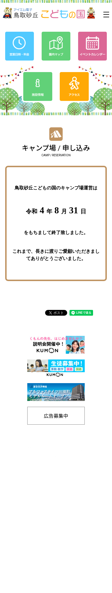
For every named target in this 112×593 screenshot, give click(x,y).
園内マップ (32, 534)
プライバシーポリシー (32, 524)
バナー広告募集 (32, 543)
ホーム (32, 496)
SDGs (79, 524)
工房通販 (79, 534)
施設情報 (79, 543)
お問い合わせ (79, 562)
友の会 (79, 515)
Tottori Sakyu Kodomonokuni (40, 586)
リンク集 (79, 553)
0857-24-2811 (39, 476)
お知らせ (32, 515)
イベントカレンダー (32, 505)
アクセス (79, 505)
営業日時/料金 (80, 496)
